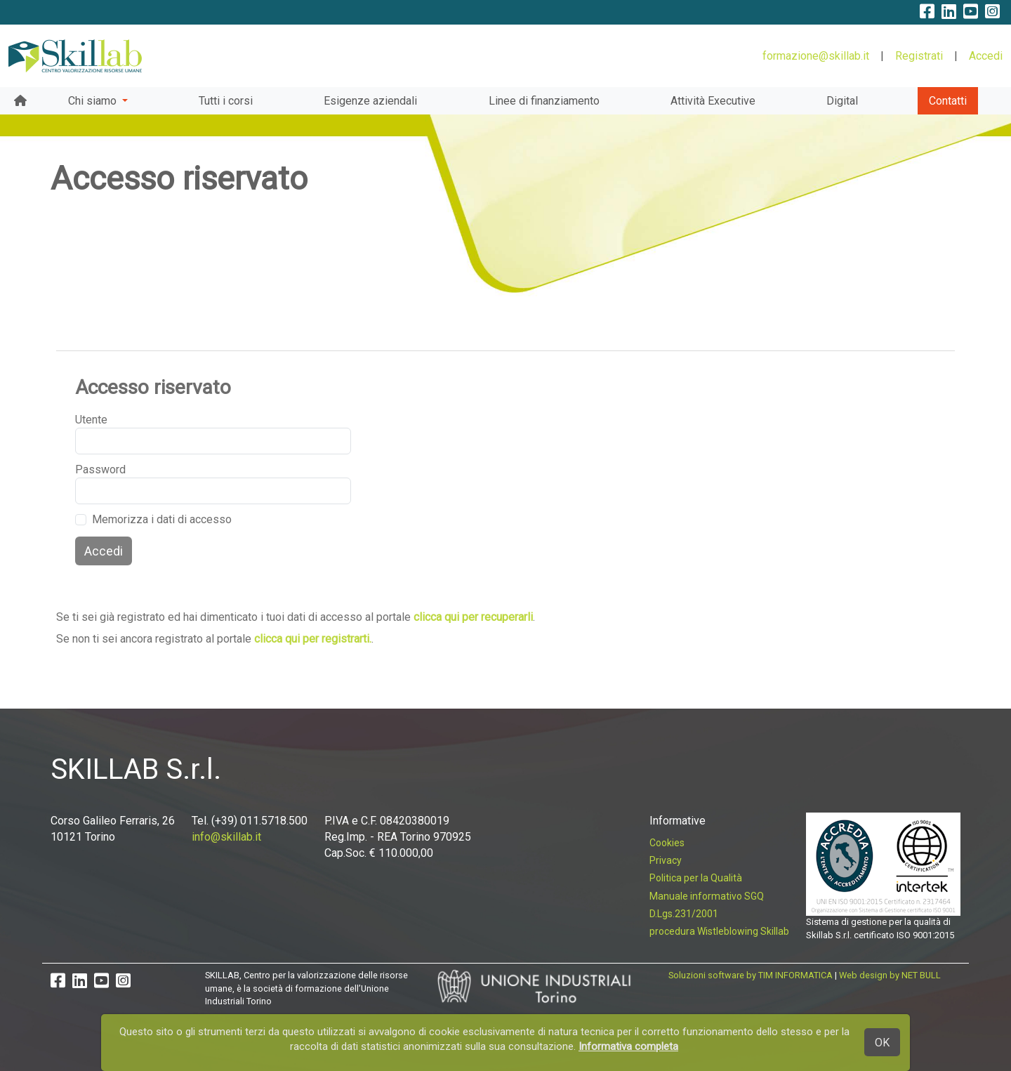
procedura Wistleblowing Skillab (719, 931)
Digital (842, 100)
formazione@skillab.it (815, 56)
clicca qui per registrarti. (312, 638)
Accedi (986, 56)
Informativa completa (628, 1046)
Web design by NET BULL (890, 975)
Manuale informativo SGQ (706, 896)
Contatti (948, 100)
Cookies (667, 842)
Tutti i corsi (226, 100)
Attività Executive (712, 100)
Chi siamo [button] (93, 100)
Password (98, 469)
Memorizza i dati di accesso (162, 519)
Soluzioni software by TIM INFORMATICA (750, 975)
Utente (91, 419)
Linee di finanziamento (544, 100)
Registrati (919, 56)
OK (882, 1042)
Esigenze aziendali (370, 100)
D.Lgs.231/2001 (683, 913)
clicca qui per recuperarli (473, 617)
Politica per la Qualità (695, 877)
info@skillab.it (226, 836)
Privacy (665, 860)
